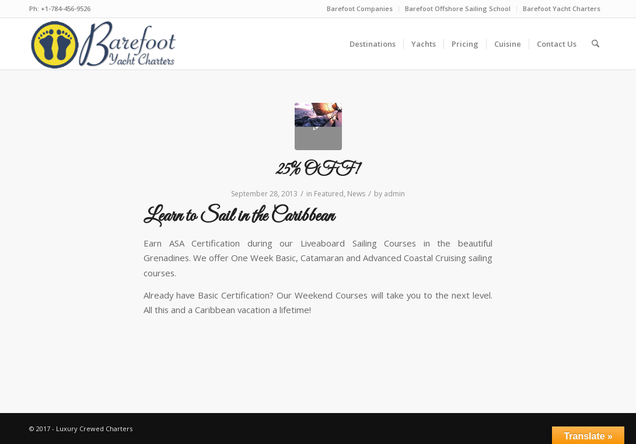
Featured (329, 194)
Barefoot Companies (360, 8)
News (356, 194)
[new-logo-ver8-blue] (107, 44)
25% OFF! (318, 170)
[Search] (595, 44)
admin (394, 194)
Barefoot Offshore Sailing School (458, 8)
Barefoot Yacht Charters (561, 8)
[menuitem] (360, 9)
